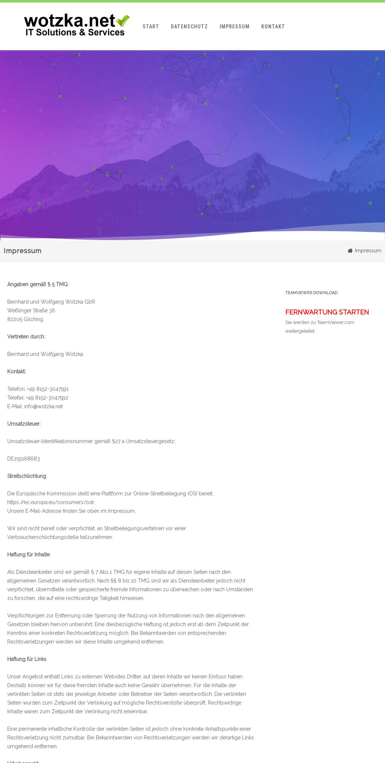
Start (151, 26)
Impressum (235, 26)
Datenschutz (189, 26)
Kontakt (273, 26)
